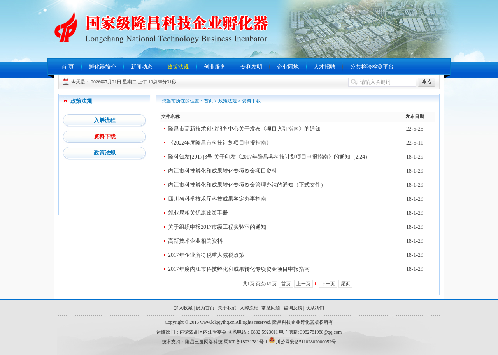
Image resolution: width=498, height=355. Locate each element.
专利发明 (251, 67)
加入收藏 (183, 308)
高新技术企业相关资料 (195, 241)
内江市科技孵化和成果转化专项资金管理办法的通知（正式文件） (247, 185)
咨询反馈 (293, 308)
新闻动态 (142, 67)
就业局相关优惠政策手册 (198, 213)
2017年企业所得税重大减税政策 (206, 255)
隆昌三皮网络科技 (204, 341)
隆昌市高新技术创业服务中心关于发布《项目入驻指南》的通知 (244, 129)
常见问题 (270, 308)
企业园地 (288, 67)
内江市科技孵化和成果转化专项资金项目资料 (222, 171)
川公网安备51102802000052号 (306, 341)
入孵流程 (105, 120)
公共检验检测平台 (372, 67)
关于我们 (227, 308)
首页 (208, 101)
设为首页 (205, 308)
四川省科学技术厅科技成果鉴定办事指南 (217, 199)
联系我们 (314, 308)
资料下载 (105, 137)
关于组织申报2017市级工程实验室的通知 (217, 227)
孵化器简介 (102, 67)
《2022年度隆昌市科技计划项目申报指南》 (220, 143)
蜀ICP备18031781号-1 (246, 341)
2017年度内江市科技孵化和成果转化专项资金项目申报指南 (239, 269)
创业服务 (215, 67)
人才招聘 (324, 67)
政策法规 (178, 67)
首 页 (67, 67)
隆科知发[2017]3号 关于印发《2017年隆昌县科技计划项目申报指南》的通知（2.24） (269, 157)
